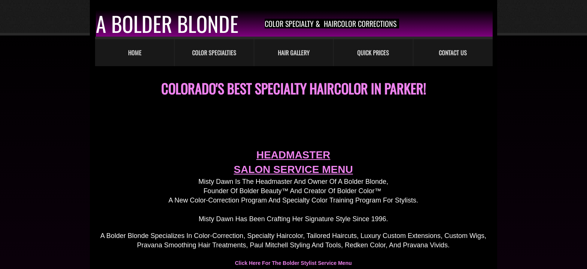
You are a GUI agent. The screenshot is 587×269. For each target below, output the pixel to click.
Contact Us (453, 52)
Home (135, 52)
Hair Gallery (294, 52)
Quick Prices (373, 52)
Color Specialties (214, 52)
